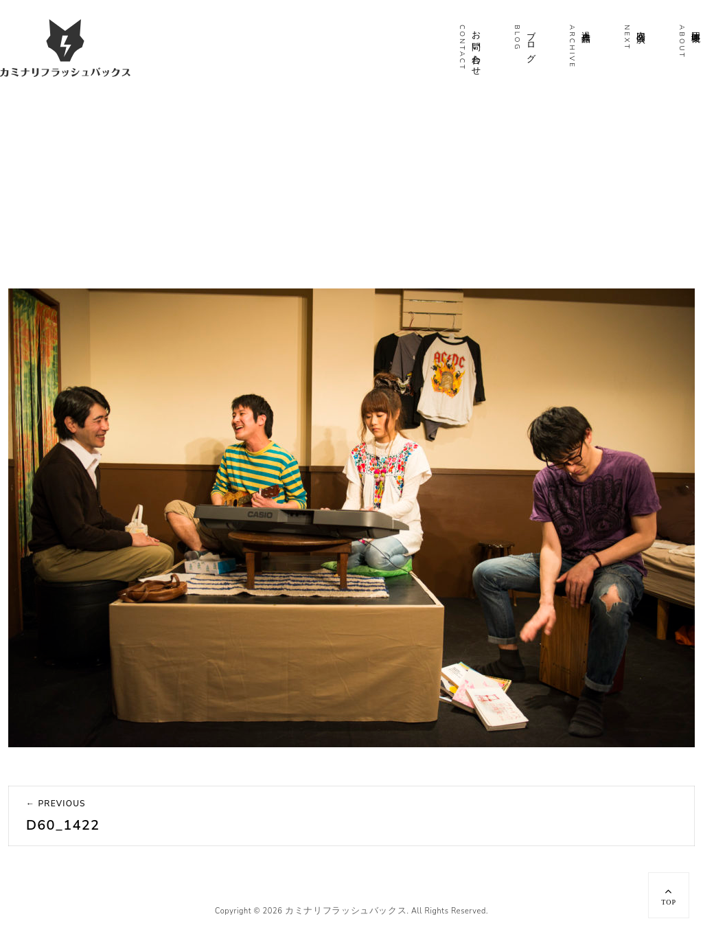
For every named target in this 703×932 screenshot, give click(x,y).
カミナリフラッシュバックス (345, 911)
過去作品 (585, 26)
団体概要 (695, 26)
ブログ (531, 41)
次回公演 (640, 26)
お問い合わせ (476, 48)
